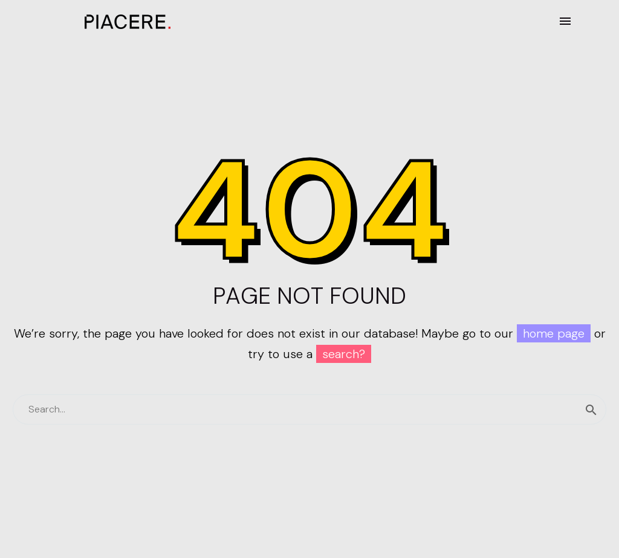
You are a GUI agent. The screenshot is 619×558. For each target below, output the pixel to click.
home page (554, 333)
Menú (565, 21)
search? (343, 354)
